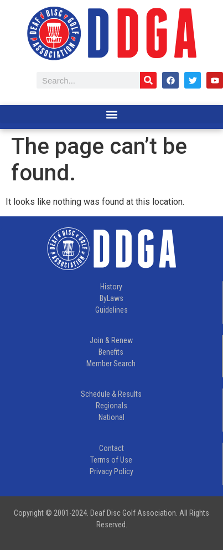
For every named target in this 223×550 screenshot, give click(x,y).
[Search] (148, 80)
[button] (111, 114)
